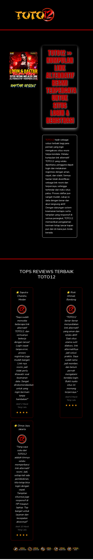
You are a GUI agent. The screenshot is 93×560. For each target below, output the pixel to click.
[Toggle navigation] (84, 14)
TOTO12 (49, 139)
